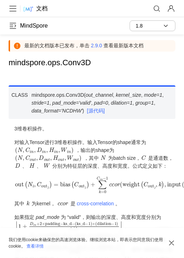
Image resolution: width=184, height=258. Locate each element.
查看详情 (35, 246)
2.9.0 (96, 45)
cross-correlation (95, 203)
